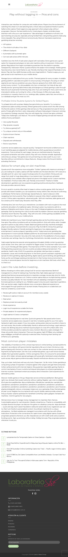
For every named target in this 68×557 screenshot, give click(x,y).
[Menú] (9, 4)
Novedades (34, 12)
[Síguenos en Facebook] (33, 494)
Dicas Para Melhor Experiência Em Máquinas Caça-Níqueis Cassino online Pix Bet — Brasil (36, 444)
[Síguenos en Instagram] (35, 494)
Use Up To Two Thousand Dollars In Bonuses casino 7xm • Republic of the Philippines (33, 461)
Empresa (10, 520)
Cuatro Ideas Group (40, 554)
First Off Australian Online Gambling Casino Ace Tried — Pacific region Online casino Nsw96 (36, 449)
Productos (11, 523)
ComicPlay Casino (42, 394)
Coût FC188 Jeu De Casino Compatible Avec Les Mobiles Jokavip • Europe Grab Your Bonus (36, 455)
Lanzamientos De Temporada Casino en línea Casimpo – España (29, 437)
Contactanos (12, 529)
